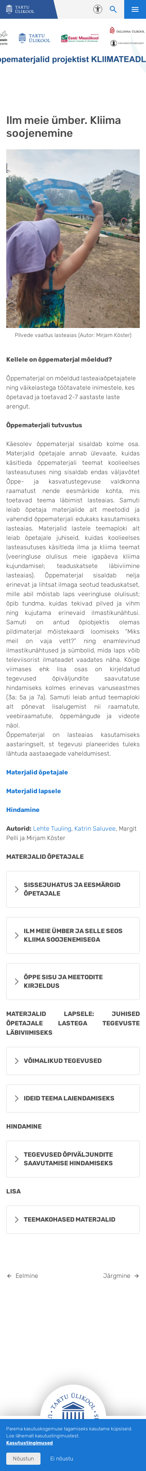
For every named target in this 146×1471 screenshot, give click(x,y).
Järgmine (116, 1275)
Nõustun (23, 1458)
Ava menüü (135, 9)
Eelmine (27, 1275)
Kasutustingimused (29, 1443)
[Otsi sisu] (113, 9)
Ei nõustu (61, 1458)
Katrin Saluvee (95, 828)
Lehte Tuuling (52, 828)
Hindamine (23, 809)
